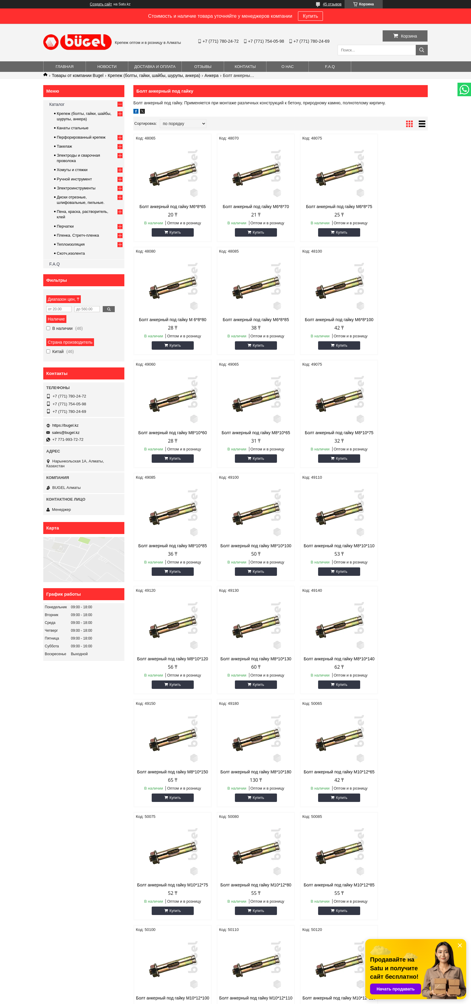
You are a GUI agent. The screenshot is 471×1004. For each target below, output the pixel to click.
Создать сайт (101, 4)
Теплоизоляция (71, 244)
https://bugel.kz (65, 425)
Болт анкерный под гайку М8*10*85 (243, 445)
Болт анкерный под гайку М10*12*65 (243, 680)
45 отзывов (332, 4)
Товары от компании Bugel (77, 75)
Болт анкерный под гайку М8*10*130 (243, 562)
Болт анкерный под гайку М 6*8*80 (392, 209)
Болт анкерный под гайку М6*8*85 (168, 327)
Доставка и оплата (154, 66)
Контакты (245, 66)
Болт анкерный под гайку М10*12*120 (392, 798)
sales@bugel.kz (66, 432)
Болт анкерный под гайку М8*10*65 (392, 327)
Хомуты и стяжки (72, 169)
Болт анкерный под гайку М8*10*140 (317, 562)
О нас (287, 66)
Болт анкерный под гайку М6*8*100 (243, 327)
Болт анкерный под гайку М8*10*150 (392, 562)
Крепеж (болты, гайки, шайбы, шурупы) (375, 883)
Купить (310, 16)
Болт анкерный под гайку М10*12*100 (243, 798)
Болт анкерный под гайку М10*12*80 (392, 680)
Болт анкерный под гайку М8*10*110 (392, 445)
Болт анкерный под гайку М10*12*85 (168, 798)
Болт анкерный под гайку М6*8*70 (243, 209)
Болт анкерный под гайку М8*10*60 (317, 327)
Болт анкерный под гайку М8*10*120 (168, 562)
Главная (65, 66)
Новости (107, 66)
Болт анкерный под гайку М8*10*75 (168, 445)
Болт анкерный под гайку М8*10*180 (168, 680)
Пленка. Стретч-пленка (78, 235)
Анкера (212, 75)
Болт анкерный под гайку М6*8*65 (168, 209)
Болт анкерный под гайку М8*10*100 (317, 445)
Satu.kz (261, 993)
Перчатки (65, 226)
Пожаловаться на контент (250, 998)
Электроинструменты (76, 188)
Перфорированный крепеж (81, 137)
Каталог (57, 104)
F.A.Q (330, 66)
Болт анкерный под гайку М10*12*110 (317, 798)
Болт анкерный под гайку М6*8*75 (317, 209)
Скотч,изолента (71, 253)
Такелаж (64, 146)
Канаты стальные (73, 128)
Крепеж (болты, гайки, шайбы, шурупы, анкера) (154, 75)
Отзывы (202, 66)
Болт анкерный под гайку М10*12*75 (317, 680)
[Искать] (422, 50)
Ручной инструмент (74, 179)
